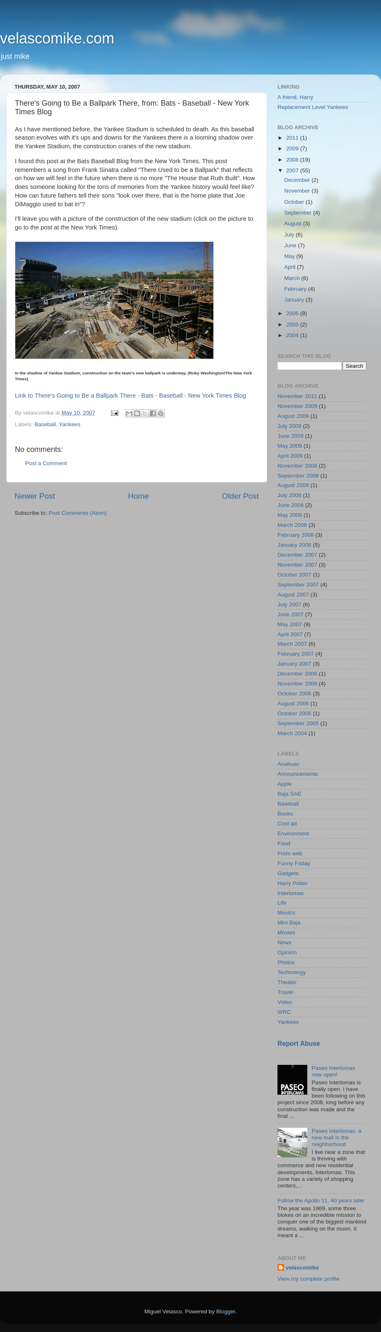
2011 (293, 138)
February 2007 (295, 654)
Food (283, 843)
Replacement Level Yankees (312, 107)
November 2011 (297, 396)
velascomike (302, 1267)
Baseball (45, 424)
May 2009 (289, 446)
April (290, 267)
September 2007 (298, 585)
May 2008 (289, 515)
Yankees (69, 424)
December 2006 (297, 674)
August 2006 (293, 703)
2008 (293, 160)
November (297, 191)
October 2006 (294, 693)
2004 (293, 335)
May (290, 256)
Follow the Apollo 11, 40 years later (320, 1200)
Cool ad (287, 823)
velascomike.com (57, 38)
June (291, 245)
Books (285, 814)
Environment (293, 833)
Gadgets (288, 873)
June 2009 (290, 436)
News (284, 942)
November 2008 (297, 466)
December (297, 180)
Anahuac (288, 764)
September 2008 (298, 476)
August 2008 (293, 485)
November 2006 (297, 683)
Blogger (225, 1311)
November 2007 (297, 565)
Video (284, 1002)
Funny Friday (293, 863)
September (298, 213)
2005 (293, 324)
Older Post (240, 496)
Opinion (287, 952)
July (290, 235)
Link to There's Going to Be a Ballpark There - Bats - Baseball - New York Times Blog (130, 395)
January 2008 (294, 545)
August (293, 223)
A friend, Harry (295, 97)
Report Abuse (298, 1043)
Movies (286, 932)
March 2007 (292, 644)
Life (282, 903)
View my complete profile (308, 1279)
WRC (284, 1012)
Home (138, 496)
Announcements (297, 774)
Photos (286, 962)
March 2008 (292, 525)
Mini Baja (289, 922)
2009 (293, 148)
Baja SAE (289, 794)
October (295, 202)
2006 (293, 313)
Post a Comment (46, 463)
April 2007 (290, 634)
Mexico (286, 913)
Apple (284, 784)
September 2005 (298, 723)
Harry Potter (292, 883)
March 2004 (292, 733)
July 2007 (289, 604)
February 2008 (295, 535)
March (292, 278)
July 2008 (289, 495)
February (296, 289)
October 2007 (294, 575)
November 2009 (297, 406)
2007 (293, 170)
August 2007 (293, 594)
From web (289, 853)
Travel (285, 992)
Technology (291, 972)
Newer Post (34, 496)
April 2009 (290, 456)
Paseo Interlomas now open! (333, 1071)
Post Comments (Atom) (78, 513)
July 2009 (289, 426)
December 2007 (297, 555)
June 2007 (290, 614)
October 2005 (294, 713)
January (295, 300)
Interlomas (290, 893)
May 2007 (289, 624)
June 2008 (290, 505)
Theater (287, 982)
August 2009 (293, 416)
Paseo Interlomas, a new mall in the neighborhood (336, 1137)
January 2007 (294, 664)
